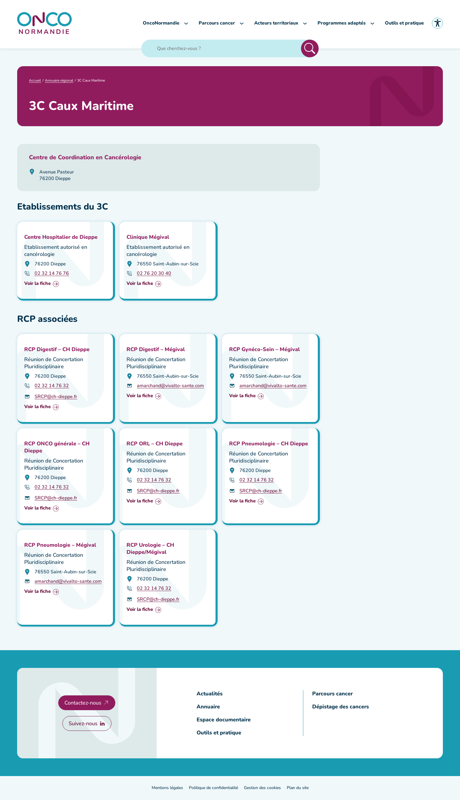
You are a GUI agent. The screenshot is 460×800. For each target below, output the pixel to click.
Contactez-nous (82, 703)
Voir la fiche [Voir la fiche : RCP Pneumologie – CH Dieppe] (242, 502)
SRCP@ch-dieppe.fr (56, 397)
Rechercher (310, 49)
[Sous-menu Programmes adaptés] (372, 23)
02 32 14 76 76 (52, 274)
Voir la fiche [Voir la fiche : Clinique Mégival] (140, 284)
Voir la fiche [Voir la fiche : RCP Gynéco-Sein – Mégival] (242, 397)
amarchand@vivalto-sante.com (170, 386)
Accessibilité (437, 23)
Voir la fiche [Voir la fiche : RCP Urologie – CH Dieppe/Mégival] (140, 610)
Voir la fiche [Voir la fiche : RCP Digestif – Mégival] (140, 397)
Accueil (35, 81)
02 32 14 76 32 (52, 386)
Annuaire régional (59, 81)
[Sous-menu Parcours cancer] (241, 23)
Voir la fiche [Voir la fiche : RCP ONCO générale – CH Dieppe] (37, 509)
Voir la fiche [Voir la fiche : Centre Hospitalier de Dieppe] (37, 284)
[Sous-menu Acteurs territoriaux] (305, 23)
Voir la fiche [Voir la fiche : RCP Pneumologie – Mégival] (37, 592)
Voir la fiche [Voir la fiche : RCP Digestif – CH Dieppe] (37, 407)
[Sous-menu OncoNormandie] (186, 23)
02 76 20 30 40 (154, 274)
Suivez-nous (82, 724)
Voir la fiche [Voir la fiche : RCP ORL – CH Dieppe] (140, 502)
